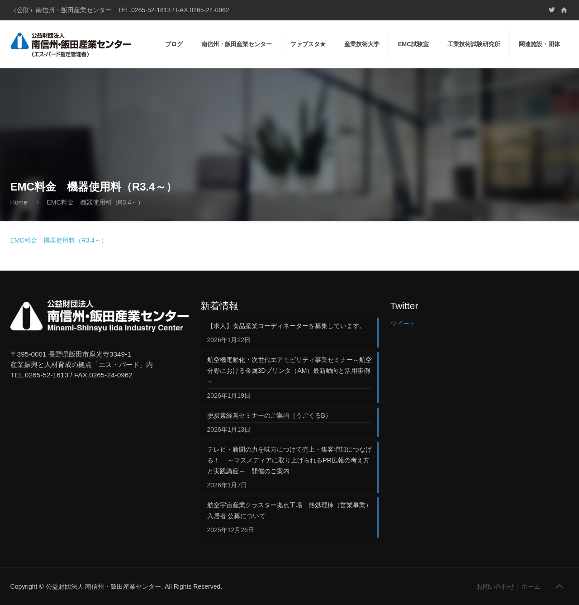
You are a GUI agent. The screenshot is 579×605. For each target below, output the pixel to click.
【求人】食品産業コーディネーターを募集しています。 (286, 325)
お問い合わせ (495, 586)
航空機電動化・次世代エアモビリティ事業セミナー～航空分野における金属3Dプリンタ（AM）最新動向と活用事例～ (289, 370)
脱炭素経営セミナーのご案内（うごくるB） (269, 415)
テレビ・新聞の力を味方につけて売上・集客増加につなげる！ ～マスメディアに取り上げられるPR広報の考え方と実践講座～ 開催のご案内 (289, 460)
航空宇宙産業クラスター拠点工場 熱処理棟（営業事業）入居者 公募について (289, 510)
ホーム (531, 586)
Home (18, 202)
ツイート (403, 323)
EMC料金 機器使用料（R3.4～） (59, 240)
